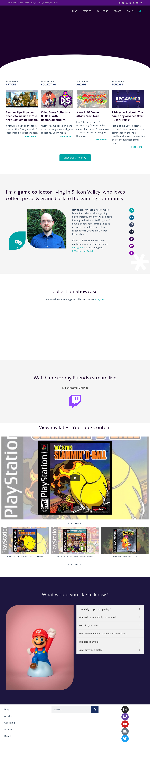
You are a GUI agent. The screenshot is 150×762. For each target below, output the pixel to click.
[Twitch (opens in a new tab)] (141, 2)
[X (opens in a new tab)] (119, 2)
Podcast (117, 84)
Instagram (77, 248)
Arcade (117, 11)
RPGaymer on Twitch (83, 251)
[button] (140, 11)
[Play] (75, 479)
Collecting (102, 11)
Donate (131, 11)
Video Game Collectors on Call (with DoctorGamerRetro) (56, 116)
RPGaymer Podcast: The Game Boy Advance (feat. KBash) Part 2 (128, 116)
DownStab (12, 2)
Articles (87, 11)
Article (11, 84)
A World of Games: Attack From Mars (89, 114)
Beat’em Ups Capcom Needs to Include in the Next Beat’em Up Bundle (22, 118)
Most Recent (12, 81)
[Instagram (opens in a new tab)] (127, 2)
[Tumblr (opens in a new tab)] (133, 2)
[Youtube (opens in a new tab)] (137, 2)
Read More (30, 140)
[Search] (95, 711)
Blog (74, 11)
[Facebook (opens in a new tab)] (123, 2)
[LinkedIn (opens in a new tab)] (130, 2)
